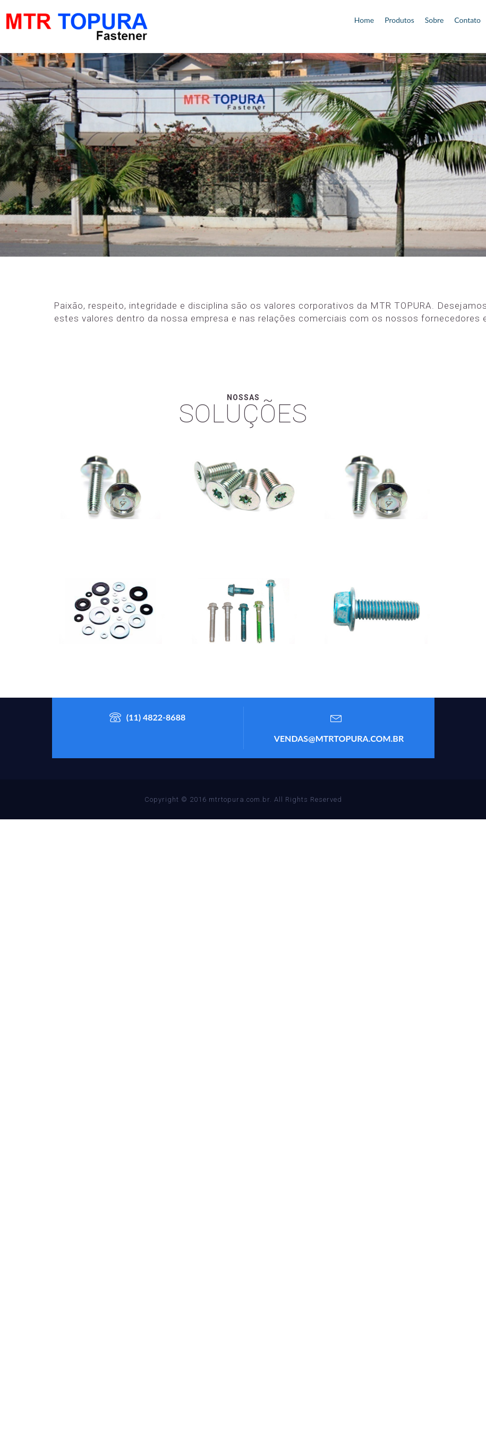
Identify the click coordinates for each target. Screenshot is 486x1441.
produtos (399, 19)
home (364, 19)
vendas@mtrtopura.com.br (339, 725)
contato (467, 19)
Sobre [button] (434, 19)
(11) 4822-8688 (147, 717)
